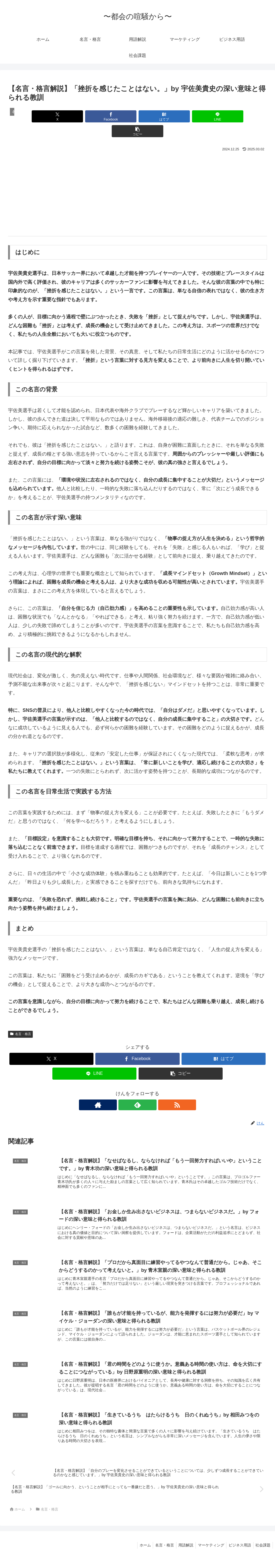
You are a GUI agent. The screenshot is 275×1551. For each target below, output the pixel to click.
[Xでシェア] (50, 116)
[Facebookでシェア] (94, 116)
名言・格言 (20, 1019)
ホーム (138, 1534)
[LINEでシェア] (181, 116)
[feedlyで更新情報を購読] (137, 1090)
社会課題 (262, 1534)
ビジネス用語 (238, 1534)
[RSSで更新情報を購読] (149, 1090)
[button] (224, 116)
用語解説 (181, 1534)
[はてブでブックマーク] (137, 116)
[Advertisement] (137, 178)
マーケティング (208, 1534)
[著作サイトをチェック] (125, 1090)
